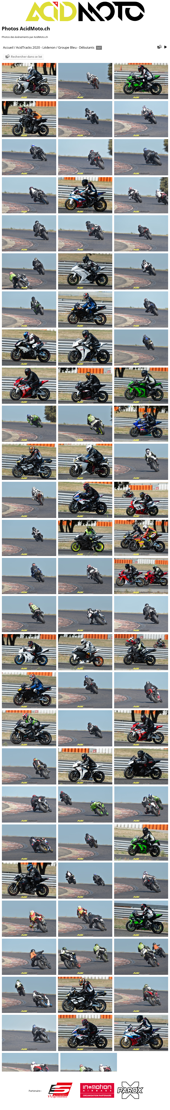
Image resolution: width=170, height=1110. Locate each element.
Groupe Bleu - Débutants (76, 47)
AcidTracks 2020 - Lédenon (35, 47)
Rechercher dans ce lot (26, 56)
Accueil (8, 47)
